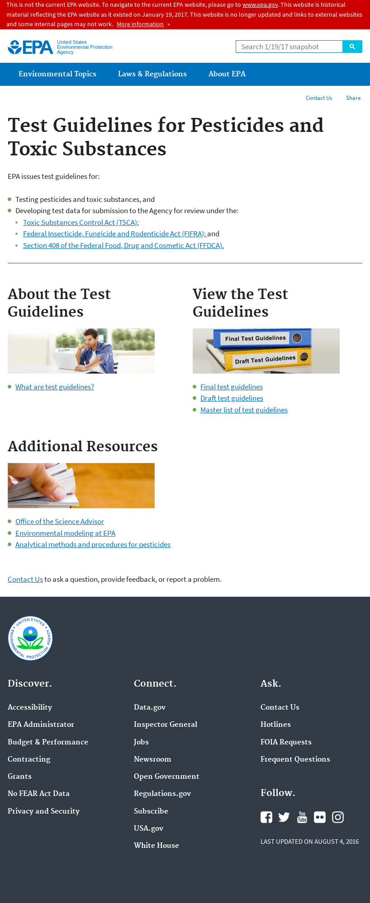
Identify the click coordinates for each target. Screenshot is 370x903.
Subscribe (151, 812)
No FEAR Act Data (39, 794)
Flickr (320, 817)
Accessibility (30, 708)
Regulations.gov (162, 794)
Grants (20, 777)
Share (353, 98)
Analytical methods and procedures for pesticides (93, 544)
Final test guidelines (231, 387)
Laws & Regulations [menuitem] (152, 74)
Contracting (29, 760)
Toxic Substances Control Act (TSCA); (81, 222)
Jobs (141, 743)
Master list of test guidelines (244, 410)
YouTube (302, 817)
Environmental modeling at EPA (65, 533)
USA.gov (148, 829)
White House (156, 846)
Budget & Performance (48, 743)
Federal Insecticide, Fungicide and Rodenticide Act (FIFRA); (115, 234)
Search (352, 46)
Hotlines (276, 725)
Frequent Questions (295, 760)
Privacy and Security (44, 812)
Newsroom (152, 760)
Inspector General (165, 725)
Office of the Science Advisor (59, 521)
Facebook (266, 817)
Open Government (166, 777)
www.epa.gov (260, 4)
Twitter (284, 817)
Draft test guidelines (231, 398)
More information (140, 24)
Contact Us (319, 98)
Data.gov (150, 708)
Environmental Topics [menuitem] (57, 74)
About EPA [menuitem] (227, 74)
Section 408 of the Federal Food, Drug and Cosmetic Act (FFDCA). (123, 245)
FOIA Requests (286, 743)
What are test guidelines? (54, 387)
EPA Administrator (41, 725)
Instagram (338, 817)
